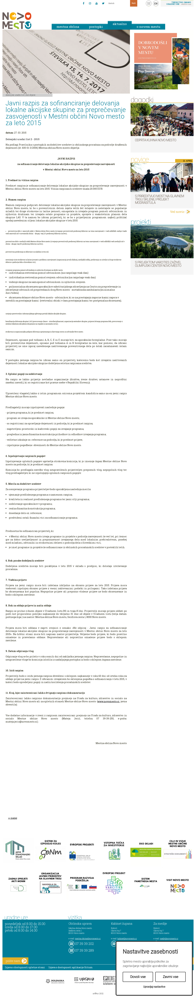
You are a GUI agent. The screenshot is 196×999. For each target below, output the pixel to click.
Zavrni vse (170, 977)
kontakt (149, 3)
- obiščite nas (178, 3)
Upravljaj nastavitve (154, 986)
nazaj (14, 818)
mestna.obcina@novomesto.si (88, 938)
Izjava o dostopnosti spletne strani (25, 967)
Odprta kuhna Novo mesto (155, 140)
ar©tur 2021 (98, 993)
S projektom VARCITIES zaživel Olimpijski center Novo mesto (158, 264)
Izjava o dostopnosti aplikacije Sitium (71, 967)
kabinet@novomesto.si (127, 938)
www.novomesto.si (108, 701)
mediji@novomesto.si (169, 938)
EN (156, 3)
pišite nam (16, 960)
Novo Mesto (24, 20)
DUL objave (30, 94)
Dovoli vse (138, 977)
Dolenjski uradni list (15, 94)
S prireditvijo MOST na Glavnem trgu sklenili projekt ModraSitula (159, 199)
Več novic (177, 212)
